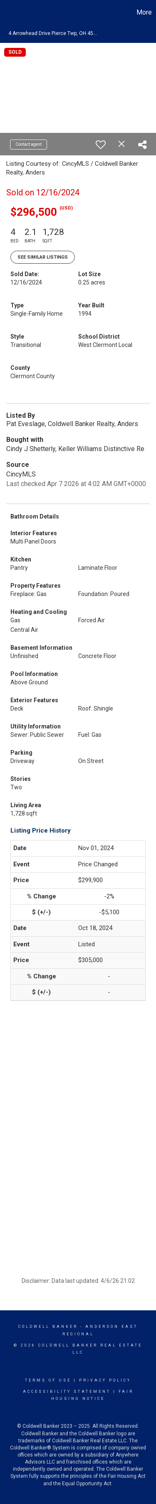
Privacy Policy (105, 1380)
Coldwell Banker (48, 1326)
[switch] (100, 145)
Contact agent (28, 144)
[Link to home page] (7, 12)
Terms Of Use (48, 1380)
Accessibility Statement (67, 1391)
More (144, 12)
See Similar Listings (42, 257)
